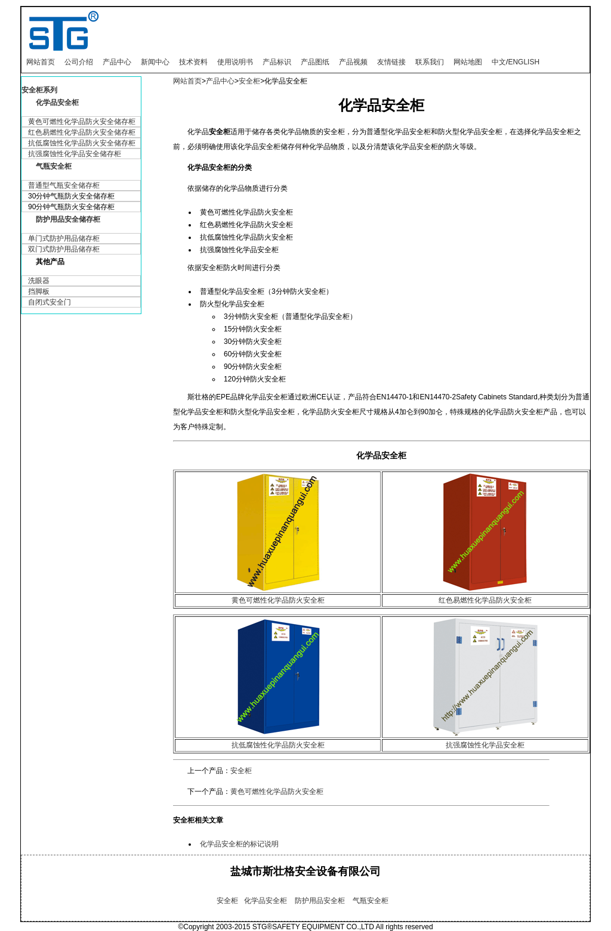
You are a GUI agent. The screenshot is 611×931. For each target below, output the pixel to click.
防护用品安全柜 (320, 900)
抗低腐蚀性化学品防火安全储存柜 (81, 143)
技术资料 (193, 62)
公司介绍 (78, 62)
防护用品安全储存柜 (68, 219)
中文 (499, 62)
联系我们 (429, 62)
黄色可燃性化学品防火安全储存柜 (81, 121)
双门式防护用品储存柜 (64, 249)
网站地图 (467, 62)
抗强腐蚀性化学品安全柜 (485, 745)
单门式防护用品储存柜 (64, 238)
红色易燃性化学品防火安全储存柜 (81, 132)
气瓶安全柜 (54, 166)
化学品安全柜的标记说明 (239, 844)
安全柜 (249, 81)
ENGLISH (523, 62)
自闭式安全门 (49, 302)
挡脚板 (39, 291)
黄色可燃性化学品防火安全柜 (278, 600)
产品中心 (117, 62)
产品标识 (277, 62)
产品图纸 (315, 62)
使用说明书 (235, 62)
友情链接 (391, 62)
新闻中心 (155, 62)
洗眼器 (39, 281)
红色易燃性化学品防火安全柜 (485, 600)
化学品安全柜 (57, 102)
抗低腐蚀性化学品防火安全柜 (278, 745)
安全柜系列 (39, 90)
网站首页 (40, 62)
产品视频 (353, 62)
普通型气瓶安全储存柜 (64, 185)
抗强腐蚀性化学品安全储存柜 (74, 154)
